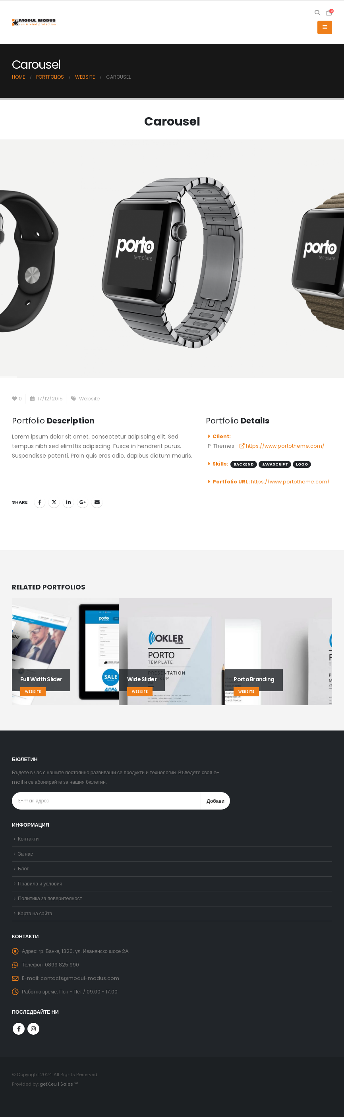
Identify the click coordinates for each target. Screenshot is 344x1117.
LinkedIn (68, 502)
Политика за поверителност (50, 898)
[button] (317, 12)
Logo (302, 464)
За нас (25, 853)
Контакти (28, 838)
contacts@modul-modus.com (80, 978)
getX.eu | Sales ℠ (59, 1084)
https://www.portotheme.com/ (282, 446)
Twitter (54, 502)
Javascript (275, 464)
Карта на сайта (35, 913)
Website (89, 398)
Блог (23, 868)
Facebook (39, 502)
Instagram (33, 1029)
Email (96, 502)
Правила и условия (40, 883)
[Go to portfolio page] (65, 651)
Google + (82, 502)
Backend (244, 464)
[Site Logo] (34, 22)
